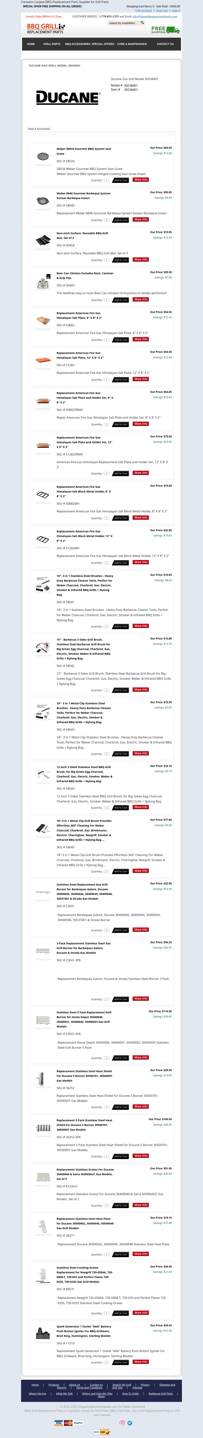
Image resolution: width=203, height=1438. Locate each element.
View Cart (162, 10)
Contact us (96, 1384)
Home (35, 1384)
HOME (31, 44)
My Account (144, 10)
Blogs (101, 1396)
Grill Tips (117, 1387)
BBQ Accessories (77, 44)
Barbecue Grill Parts (161, 1393)
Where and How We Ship (97, 1393)
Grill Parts (51, 44)
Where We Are (37, 1393)
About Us (74, 1384)
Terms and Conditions (89, 1387)
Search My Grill (122, 1384)
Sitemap (137, 1387)
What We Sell (64, 1393)
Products (54, 1384)
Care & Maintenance (132, 44)
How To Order (130, 1393)
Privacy (145, 1384)
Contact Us (165, 44)
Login (175, 10)
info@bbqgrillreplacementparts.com (155, 16)
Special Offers (103, 44)
